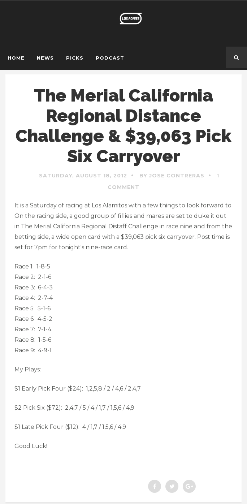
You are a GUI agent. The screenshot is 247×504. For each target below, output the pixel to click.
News (45, 58)
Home (16, 58)
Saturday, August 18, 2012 (83, 175)
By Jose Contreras (171, 175)
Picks (74, 58)
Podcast (110, 58)
